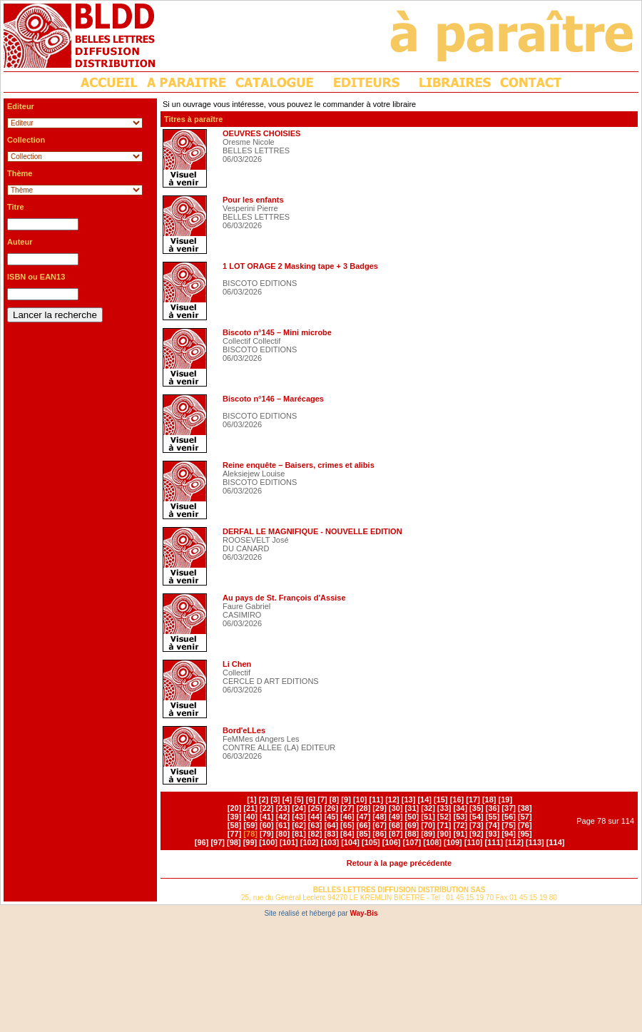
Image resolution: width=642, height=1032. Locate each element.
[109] (453, 842)
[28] (364, 808)
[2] (263, 799)
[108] (432, 842)
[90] (444, 833)
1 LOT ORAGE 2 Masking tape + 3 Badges (300, 266)
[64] (331, 825)
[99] (250, 842)
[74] (493, 825)
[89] (428, 833)
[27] (347, 808)
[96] (202, 842)
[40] (250, 816)
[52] (444, 816)
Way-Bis (363, 913)
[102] (309, 842)
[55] (493, 816)
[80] (283, 833)
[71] (444, 825)
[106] (391, 842)
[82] (315, 833)
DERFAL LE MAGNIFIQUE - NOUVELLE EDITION (312, 531)
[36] (493, 808)
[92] (476, 833)
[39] (235, 816)
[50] (412, 816)
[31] (412, 808)
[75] (508, 825)
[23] (283, 808)
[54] (476, 816)
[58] (235, 825)
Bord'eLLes (244, 730)
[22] (267, 808)
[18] (489, 799)
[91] (460, 833)
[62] (299, 825)
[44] (315, 816)
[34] (460, 808)
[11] (377, 799)
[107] (412, 842)
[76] (525, 825)
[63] (315, 825)
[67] (379, 825)
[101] (289, 842)
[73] (476, 825)
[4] (287, 799)
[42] (283, 816)
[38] (525, 808)
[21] (250, 808)
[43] (299, 816)
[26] (331, 808)
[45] (331, 816)
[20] (235, 808)
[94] (508, 833)
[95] (525, 833)
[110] (473, 842)
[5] (298, 799)
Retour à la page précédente (399, 863)
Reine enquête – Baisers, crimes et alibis (298, 465)
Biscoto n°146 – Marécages (273, 398)
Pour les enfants (253, 199)
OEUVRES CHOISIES (261, 133)
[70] (428, 825)
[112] (514, 842)
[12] (392, 799)
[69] (412, 825)
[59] (250, 825)
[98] (234, 842)
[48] (379, 816)
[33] (444, 808)
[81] (299, 833)
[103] (330, 842)
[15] (441, 799)
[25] (315, 808)
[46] (347, 816)
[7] (322, 799)
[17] (473, 799)
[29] (379, 808)
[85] (364, 833)
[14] (424, 799)
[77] (235, 833)
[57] (525, 816)
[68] (396, 825)
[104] (350, 842)
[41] (267, 816)
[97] (217, 842)
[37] (508, 808)
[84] (347, 833)
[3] (275, 799)
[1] (251, 799)
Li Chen (237, 664)
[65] (347, 825)
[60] (267, 825)
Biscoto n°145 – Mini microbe (277, 332)
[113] (535, 842)
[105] (371, 842)
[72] (460, 825)
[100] (268, 842)
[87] (396, 833)
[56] (508, 816)
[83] (331, 833)
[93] (493, 833)
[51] (428, 816)
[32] (428, 808)
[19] (506, 799)
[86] (379, 833)
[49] (396, 816)
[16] (457, 799)
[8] (334, 799)
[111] (494, 842)
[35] (476, 808)
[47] (364, 816)
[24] (299, 808)
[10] (360, 799)
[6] (310, 799)
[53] (460, 816)
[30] (396, 808)
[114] (555, 842)
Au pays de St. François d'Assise (284, 597)
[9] (345, 799)
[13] (409, 799)
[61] (283, 825)
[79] (267, 833)
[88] (412, 833)
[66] (364, 825)
